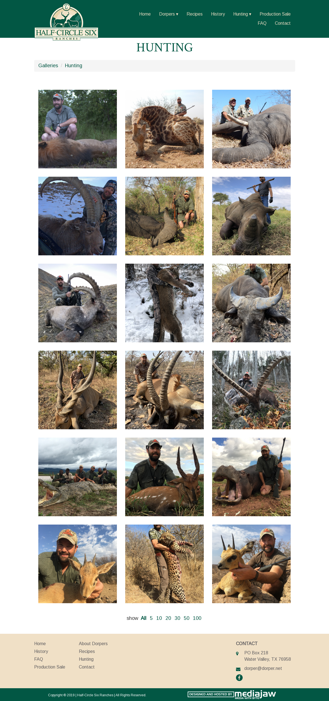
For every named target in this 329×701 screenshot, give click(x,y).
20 (168, 618)
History (218, 14)
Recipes (195, 14)
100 (197, 618)
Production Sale (275, 14)
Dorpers (167, 14)
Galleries (48, 65)
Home (145, 14)
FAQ (262, 23)
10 (159, 618)
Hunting (240, 14)
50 (186, 618)
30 (177, 618)
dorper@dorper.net (263, 668)
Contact (283, 23)
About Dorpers (93, 643)
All (143, 618)
